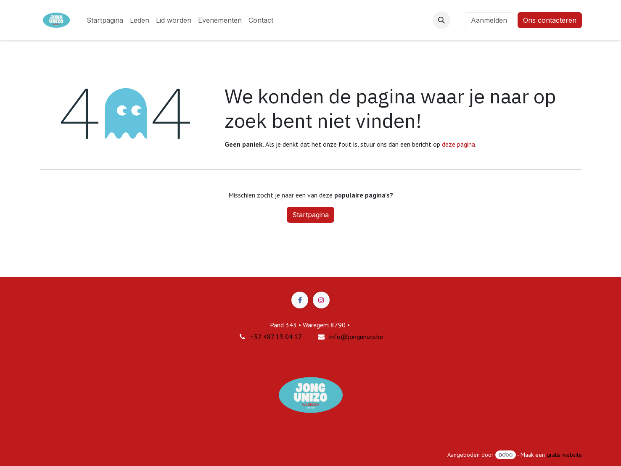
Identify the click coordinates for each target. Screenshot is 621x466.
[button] (441, 20)
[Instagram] (321, 300)
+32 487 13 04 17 (276, 336)
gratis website (564, 454)
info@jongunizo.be (356, 336)
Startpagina (310, 215)
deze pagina (458, 144)
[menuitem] (105, 20)
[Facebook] (299, 300)
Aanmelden (489, 20)
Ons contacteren (549, 20)
